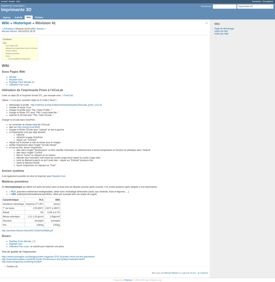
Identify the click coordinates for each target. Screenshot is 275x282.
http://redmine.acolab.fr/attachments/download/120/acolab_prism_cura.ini (66, 105)
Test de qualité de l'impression (19, 59)
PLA (13, 191)
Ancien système (11, 51)
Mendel (12, 77)
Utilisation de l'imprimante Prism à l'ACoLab (21, 48)
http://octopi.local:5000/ (29, 127)
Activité (18, 17)
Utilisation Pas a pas (19, 84)
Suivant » (41, 29)
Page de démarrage (224, 28)
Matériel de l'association (12, 6)
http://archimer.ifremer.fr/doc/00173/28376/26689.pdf (27, 230)
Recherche (206, 6)
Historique (22, 23)
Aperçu (6, 17)
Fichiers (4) (12, 266)
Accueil (4, 1)
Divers (7, 56)
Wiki (28, 17)
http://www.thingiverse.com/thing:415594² (22, 262)
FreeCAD (68, 95)
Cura (13, 100)
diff (32, 29)
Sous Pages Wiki (11, 46)
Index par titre (221, 31)
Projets (12, 1)
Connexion (256, 1)
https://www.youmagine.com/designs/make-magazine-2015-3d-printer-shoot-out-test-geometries (48, 256)
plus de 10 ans (189, 273)
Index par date (221, 33)
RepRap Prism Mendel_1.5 (22, 241)
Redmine (128, 280)
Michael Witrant (9, 31)
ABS (13, 194)
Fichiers (39, 17)
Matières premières (12, 53)
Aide (18, 1)
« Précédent (8, 29)
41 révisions (202, 273)
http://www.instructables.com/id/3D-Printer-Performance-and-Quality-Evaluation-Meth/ (43, 259)
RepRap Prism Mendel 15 (21, 82)
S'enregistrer (267, 1)
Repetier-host (15, 79)
